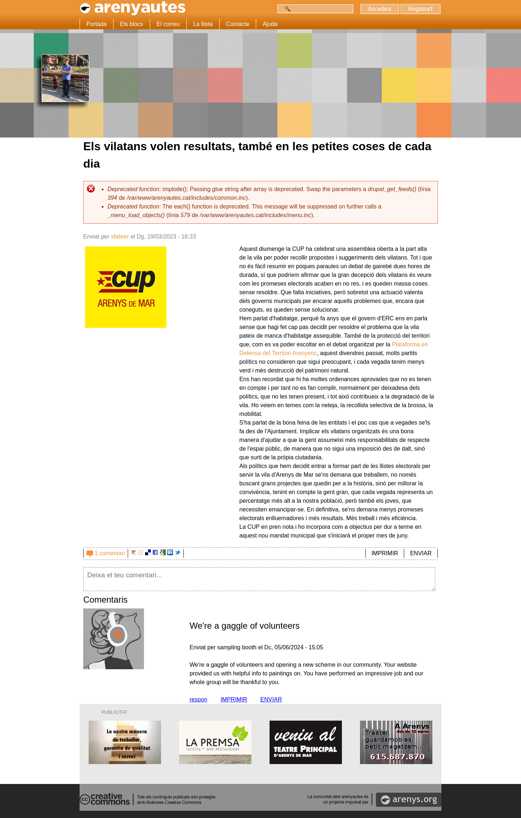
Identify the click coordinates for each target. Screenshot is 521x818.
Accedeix (379, 9)
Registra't (420, 9)
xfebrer (120, 236)
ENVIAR (421, 553)
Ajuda (270, 24)
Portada (96, 24)
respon (198, 699)
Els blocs (131, 24)
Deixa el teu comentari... (259, 579)
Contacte (237, 24)
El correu (168, 24)
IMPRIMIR (385, 553)
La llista (203, 24)
